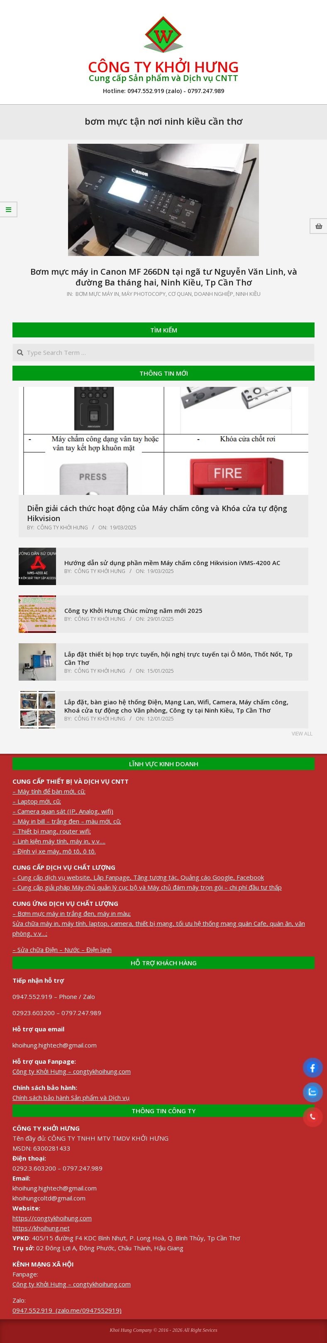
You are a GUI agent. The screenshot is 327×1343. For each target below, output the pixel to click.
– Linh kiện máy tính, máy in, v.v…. (58, 841)
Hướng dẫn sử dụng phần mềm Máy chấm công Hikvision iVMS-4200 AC (172, 562)
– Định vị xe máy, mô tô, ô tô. (54, 851)
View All (302, 733)
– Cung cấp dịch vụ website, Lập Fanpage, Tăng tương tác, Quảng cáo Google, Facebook (138, 877)
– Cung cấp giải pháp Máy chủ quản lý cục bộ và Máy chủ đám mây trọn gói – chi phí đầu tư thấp (147, 887)
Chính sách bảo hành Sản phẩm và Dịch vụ (70, 1097)
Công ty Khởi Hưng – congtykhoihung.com (71, 1071)
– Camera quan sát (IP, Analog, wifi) (62, 811)
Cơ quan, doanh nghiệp (200, 294)
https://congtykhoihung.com (52, 1218)
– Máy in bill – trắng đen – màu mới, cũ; (66, 821)
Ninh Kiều (248, 294)
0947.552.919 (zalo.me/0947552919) (67, 1310)
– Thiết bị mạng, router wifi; (51, 831)
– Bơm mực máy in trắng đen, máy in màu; (71, 913)
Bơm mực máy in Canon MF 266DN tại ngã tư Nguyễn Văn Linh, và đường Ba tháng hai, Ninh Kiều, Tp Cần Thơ (163, 277)
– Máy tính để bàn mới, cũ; (48, 791)
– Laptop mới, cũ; (36, 801)
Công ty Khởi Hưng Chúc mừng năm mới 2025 (133, 610)
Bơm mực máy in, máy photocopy (121, 294)
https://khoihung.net (41, 1228)
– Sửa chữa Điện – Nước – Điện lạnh (62, 949)
